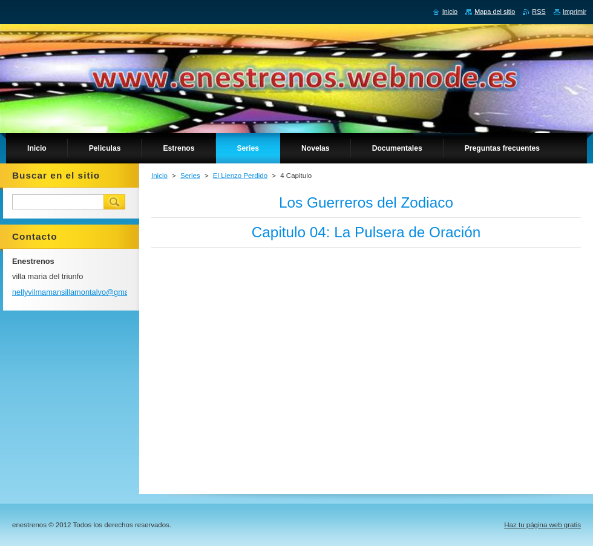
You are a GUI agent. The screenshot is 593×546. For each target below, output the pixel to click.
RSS (538, 11)
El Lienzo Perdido (240, 175)
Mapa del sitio (494, 11)
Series (190, 175)
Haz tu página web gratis (542, 524)
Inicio (159, 175)
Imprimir (574, 11)
